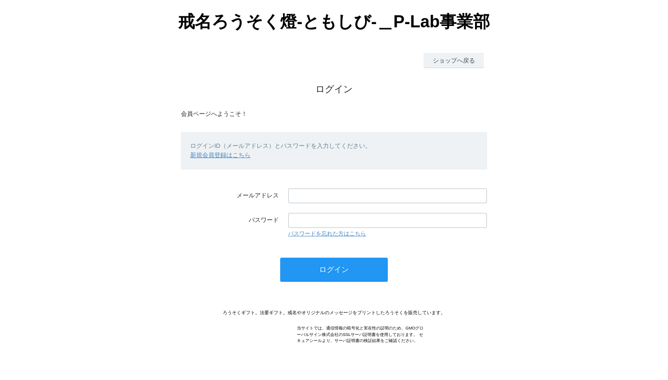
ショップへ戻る (454, 60)
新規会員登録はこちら (220, 155)
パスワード (264, 219)
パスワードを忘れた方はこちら (327, 233)
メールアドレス (258, 195)
